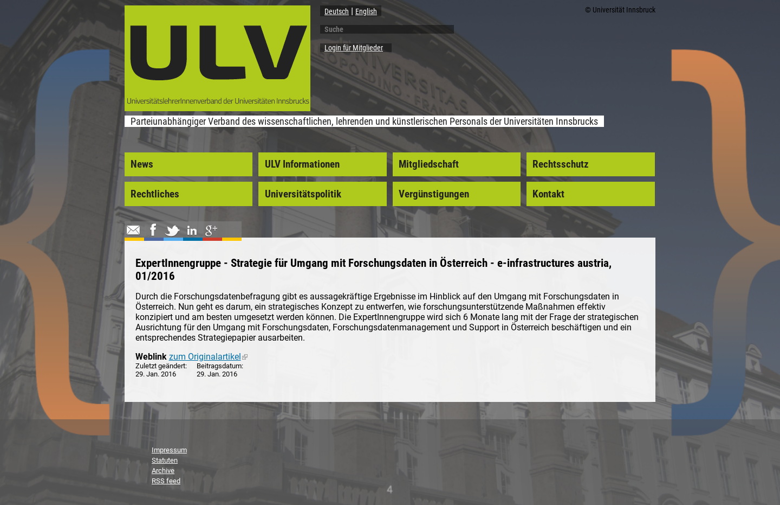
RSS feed (166, 481)
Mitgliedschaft (429, 164)
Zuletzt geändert (160, 366)
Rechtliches (155, 194)
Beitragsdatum (219, 366)
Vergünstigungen (434, 194)
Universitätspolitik (303, 194)
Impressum (169, 450)
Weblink (151, 356)
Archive (163, 470)
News (142, 164)
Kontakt (548, 194)
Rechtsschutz (560, 164)
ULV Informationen (302, 164)
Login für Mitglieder (353, 47)
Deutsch (336, 11)
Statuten (165, 460)
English (366, 11)
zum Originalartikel (208, 356)
